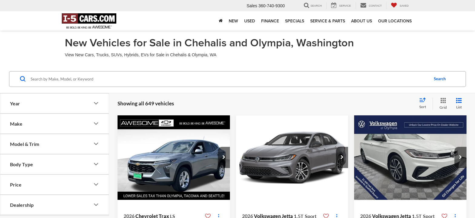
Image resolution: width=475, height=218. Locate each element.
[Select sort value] (424, 103)
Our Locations (395, 21)
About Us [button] (361, 21)
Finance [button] (270, 21)
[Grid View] (442, 103)
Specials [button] (294, 21)
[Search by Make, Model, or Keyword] (229, 79)
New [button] (233, 21)
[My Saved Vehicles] (399, 5)
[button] (224, 157)
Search (440, 78)
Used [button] (249, 21)
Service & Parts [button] (327, 21)
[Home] (221, 21)
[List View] (459, 103)
